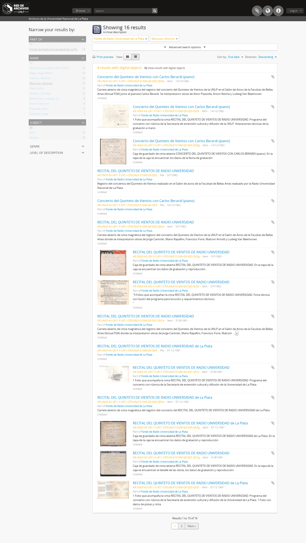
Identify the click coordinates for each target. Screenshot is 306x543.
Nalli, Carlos (37, 89)
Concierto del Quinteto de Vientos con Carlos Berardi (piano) (145, 76)
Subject (36, 122)
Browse (80, 11)
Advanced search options (184, 47)
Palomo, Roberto (40, 79)
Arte (32, 133)
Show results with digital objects (164, 68)
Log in (294, 11)
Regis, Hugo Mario (41, 74)
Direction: (251, 57)
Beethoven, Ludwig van (44, 99)
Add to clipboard (273, 77)
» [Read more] (236, 333)
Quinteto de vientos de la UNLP (49, 69)
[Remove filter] (146, 38)
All (31, 45)
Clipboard (257, 11)
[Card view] (127, 57)
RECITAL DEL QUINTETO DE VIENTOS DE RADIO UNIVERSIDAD (145, 170)
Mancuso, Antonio (41, 84)
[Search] (125, 10)
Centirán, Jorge (39, 114)
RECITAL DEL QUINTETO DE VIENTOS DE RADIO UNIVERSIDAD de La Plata (154, 346)
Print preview (102, 57)
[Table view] (135, 57)
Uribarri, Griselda (40, 94)
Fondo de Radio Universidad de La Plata (55, 50)
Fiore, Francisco (39, 104)
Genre (35, 146)
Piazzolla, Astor (39, 109)
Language (267, 11)
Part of (36, 39)
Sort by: (222, 57)
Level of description (46, 152)
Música (34, 138)
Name (34, 57)
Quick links (278, 11)
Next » (192, 526)
